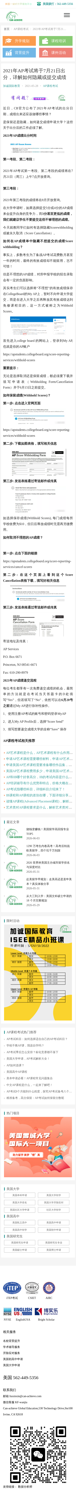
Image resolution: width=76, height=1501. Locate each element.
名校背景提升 (11, 1340)
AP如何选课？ (15, 1065)
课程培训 (58, 41)
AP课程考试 (50, 85)
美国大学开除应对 (53, 1202)
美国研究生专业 (53, 1242)
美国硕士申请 (19, 1250)
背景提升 (22, 53)
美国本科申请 (19, 1195)
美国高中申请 (53, 1222)
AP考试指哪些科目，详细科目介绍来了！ (35, 789)
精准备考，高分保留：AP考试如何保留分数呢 (35, 1097)
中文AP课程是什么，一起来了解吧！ (29, 1085)
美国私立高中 (19, 1222)
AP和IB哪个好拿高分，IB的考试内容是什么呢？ (40, 777)
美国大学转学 (53, 1195)
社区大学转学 (53, 1209)
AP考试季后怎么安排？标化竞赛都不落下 (32, 1052)
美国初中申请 (53, 1229)
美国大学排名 (19, 1202)
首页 (7, 29)
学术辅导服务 (11, 1347)
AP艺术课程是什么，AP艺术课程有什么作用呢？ (41, 752)
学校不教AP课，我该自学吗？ (25, 1045)
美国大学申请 (11, 1365)
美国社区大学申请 (19, 1209)
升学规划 (22, 41)
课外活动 (58, 53)
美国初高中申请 (13, 1359)
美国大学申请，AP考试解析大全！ (28, 1058)
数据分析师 (25, 1486)
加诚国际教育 (11, 85)
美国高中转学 (19, 1229)
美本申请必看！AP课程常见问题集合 (29, 1078)
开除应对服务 (11, 1353)
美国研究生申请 (19, 1242)
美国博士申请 (53, 1250)
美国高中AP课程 (16, 1071)
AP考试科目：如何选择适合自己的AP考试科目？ (37, 1039)
